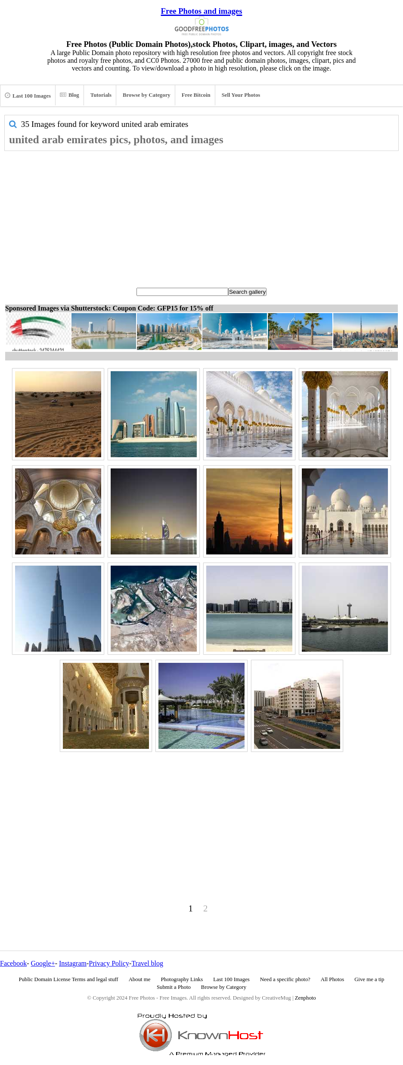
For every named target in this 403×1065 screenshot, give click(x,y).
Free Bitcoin (196, 95)
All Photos (332, 979)
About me (140, 979)
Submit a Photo (174, 987)
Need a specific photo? (285, 979)
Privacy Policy (109, 963)
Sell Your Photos (241, 95)
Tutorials (101, 95)
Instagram (73, 963)
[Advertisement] (201, 215)
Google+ (43, 963)
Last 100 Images (28, 95)
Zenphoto (305, 998)
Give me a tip (369, 979)
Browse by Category (146, 95)
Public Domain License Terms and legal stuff (68, 979)
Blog (69, 95)
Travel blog (147, 963)
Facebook (13, 963)
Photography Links (182, 979)
